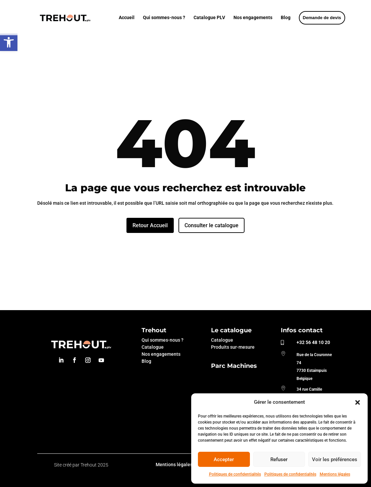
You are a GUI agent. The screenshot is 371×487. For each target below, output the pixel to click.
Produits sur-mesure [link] (233, 347)
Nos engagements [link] (252, 17)
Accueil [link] (127, 17)
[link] (8, 42)
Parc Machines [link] (234, 366)
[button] (357, 402)
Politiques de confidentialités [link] (235, 474)
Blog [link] (285, 17)
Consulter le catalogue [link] (211, 225)
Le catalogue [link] (231, 330)
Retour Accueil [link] (150, 225)
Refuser (278, 459)
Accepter (224, 459)
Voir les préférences (334, 459)
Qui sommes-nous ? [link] (164, 17)
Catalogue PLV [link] (209, 17)
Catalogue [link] (153, 347)
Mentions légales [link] (335, 474)
